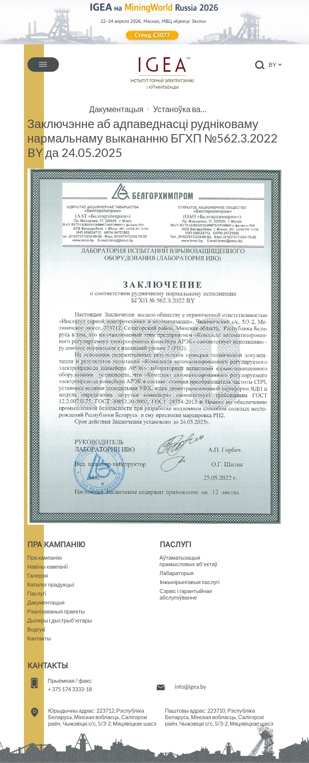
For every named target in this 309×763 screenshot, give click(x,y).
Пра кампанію (44, 557)
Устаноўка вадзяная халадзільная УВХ (181, 109)
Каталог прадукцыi (50, 584)
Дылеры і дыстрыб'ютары (59, 620)
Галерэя (37, 575)
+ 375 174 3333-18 (70, 689)
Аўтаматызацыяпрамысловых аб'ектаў (189, 560)
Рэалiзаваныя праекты (56, 611)
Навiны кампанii (47, 566)
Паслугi (36, 593)
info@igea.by (190, 686)
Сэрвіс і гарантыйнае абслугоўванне (186, 594)
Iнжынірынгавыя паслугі (190, 582)
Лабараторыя (177, 573)
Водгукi (36, 629)
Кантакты (39, 638)
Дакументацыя (116, 109)
